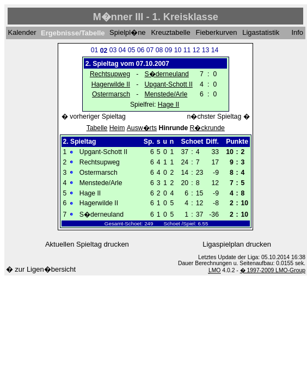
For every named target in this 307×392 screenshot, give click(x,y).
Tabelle (97, 128)
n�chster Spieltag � (218, 116)
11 (187, 50)
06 (141, 50)
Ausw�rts (142, 128)
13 (206, 50)
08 (159, 50)
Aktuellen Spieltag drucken (87, 244)
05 (132, 50)
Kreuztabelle (170, 33)
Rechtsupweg (110, 74)
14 (215, 50)
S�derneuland (167, 74)
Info (297, 33)
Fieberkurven (216, 33)
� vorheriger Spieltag (94, 116)
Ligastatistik (260, 33)
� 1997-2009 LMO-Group (272, 270)
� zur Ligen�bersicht (41, 269)
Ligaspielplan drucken (236, 244)
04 (122, 50)
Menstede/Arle (166, 94)
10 (178, 50)
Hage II (168, 104)
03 (113, 50)
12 (196, 50)
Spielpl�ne (127, 33)
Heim (117, 128)
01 (95, 50)
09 (169, 50)
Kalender (22, 33)
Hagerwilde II (110, 84)
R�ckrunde (207, 128)
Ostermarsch (111, 94)
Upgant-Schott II (169, 84)
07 (150, 50)
